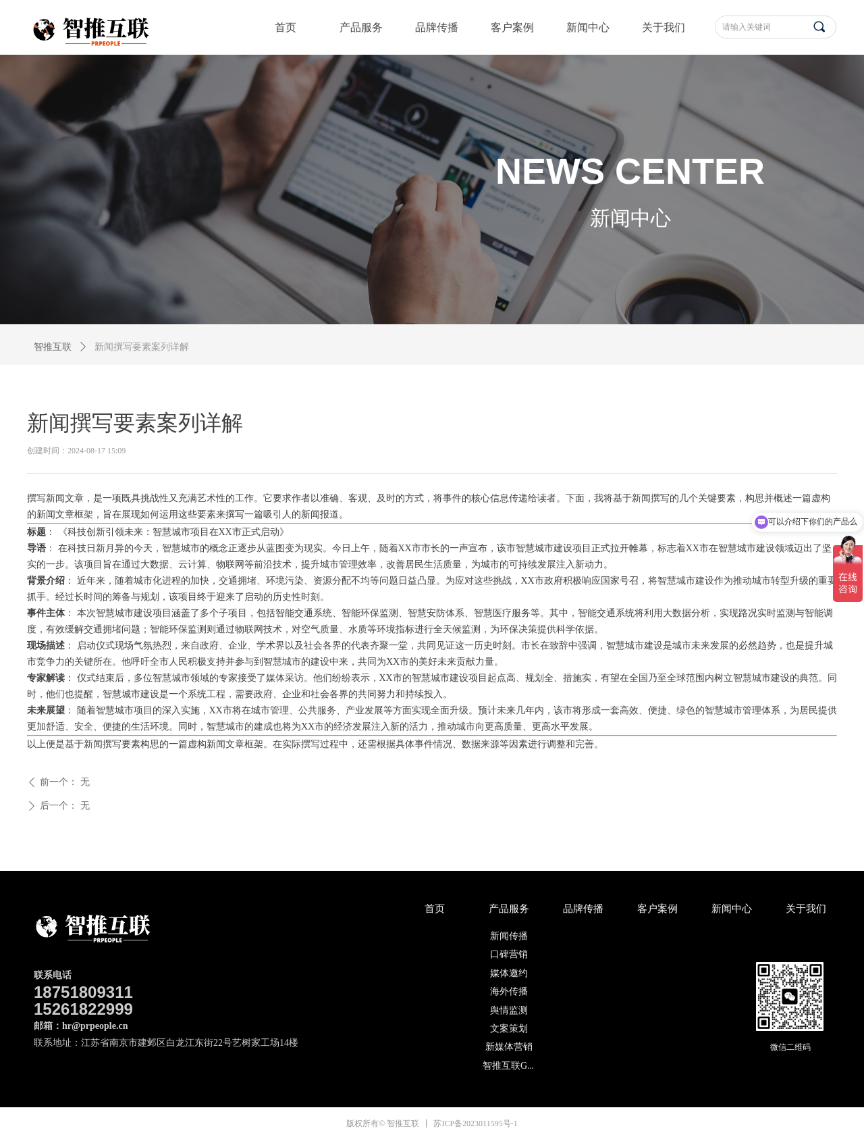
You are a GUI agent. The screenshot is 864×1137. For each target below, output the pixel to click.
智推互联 (53, 347)
